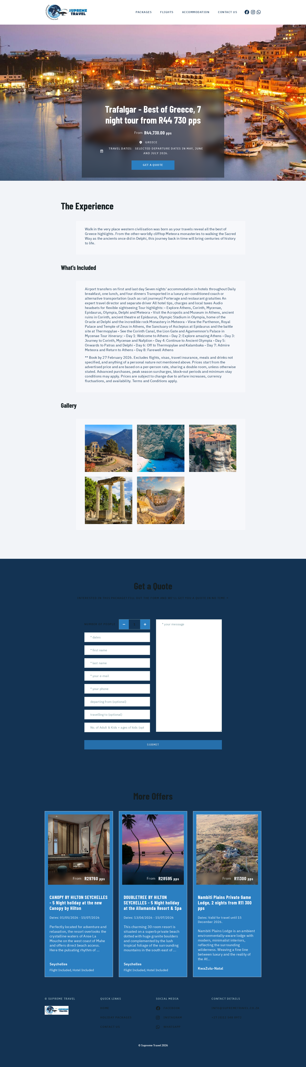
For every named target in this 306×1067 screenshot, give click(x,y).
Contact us (227, 12)
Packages (144, 12)
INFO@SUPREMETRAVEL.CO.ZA (235, 1008)
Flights (166, 12)
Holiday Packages (116, 1017)
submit (153, 744)
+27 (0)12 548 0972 (227, 1017)
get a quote (153, 165)
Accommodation (196, 12)
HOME (104, 1008)
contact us (110, 1027)
